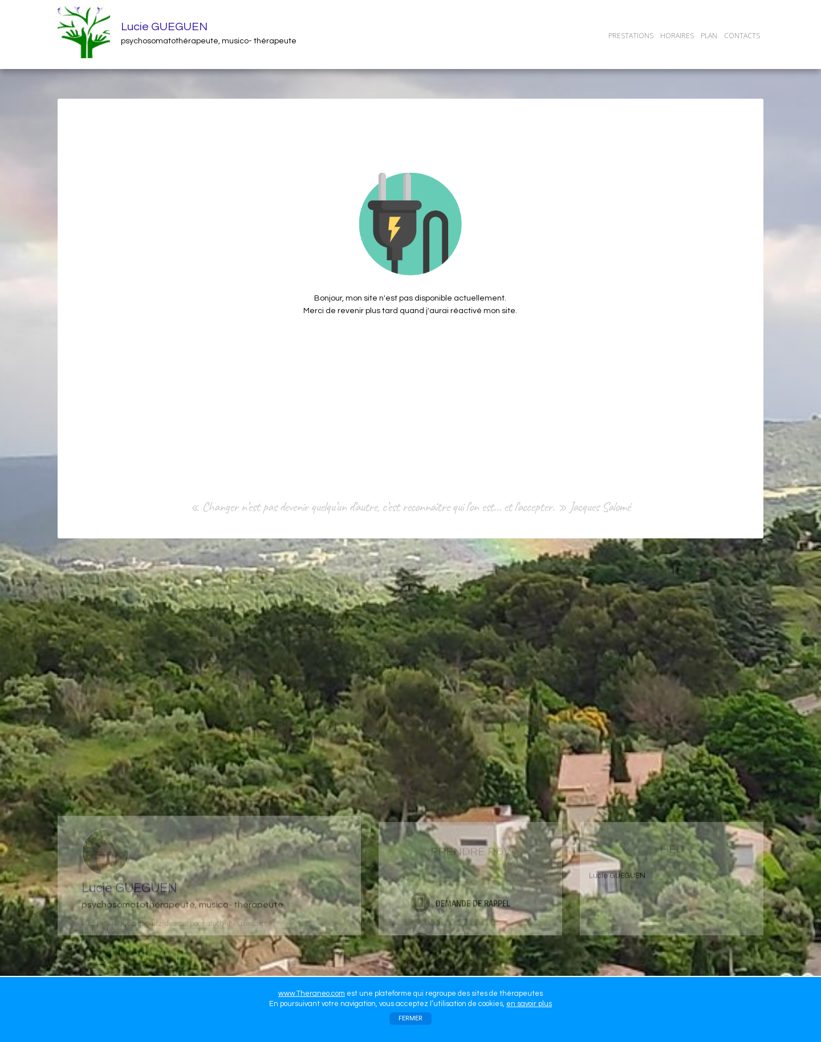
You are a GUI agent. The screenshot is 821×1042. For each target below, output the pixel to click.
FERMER (410, 1018)
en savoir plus (529, 1004)
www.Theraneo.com (311, 994)
